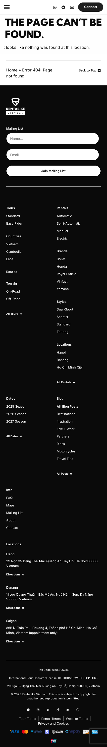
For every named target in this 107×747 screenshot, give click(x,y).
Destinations (66, 414)
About (10, 520)
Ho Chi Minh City (70, 367)
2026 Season (16, 414)
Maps (10, 505)
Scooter (62, 317)
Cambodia (13, 251)
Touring (62, 332)
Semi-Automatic (69, 223)
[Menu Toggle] (7, 7)
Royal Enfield (66, 274)
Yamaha (63, 289)
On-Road (13, 291)
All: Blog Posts (67, 406)
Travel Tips (65, 459)
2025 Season (16, 406)
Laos (9, 259)
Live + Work (66, 429)
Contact (12, 528)
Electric (62, 238)
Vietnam (12, 244)
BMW (61, 259)
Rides (61, 444)
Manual (62, 231)
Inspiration (65, 421)
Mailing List (14, 513)
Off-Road (13, 299)
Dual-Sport (65, 309)
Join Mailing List (53, 171)
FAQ (9, 498)
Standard (13, 216)
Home (11, 69)
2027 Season (16, 421)
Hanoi (61, 352)
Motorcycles (66, 451)
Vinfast (62, 281)
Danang (62, 360)
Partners (63, 436)
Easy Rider (14, 223)
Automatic (64, 216)
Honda (62, 266)
